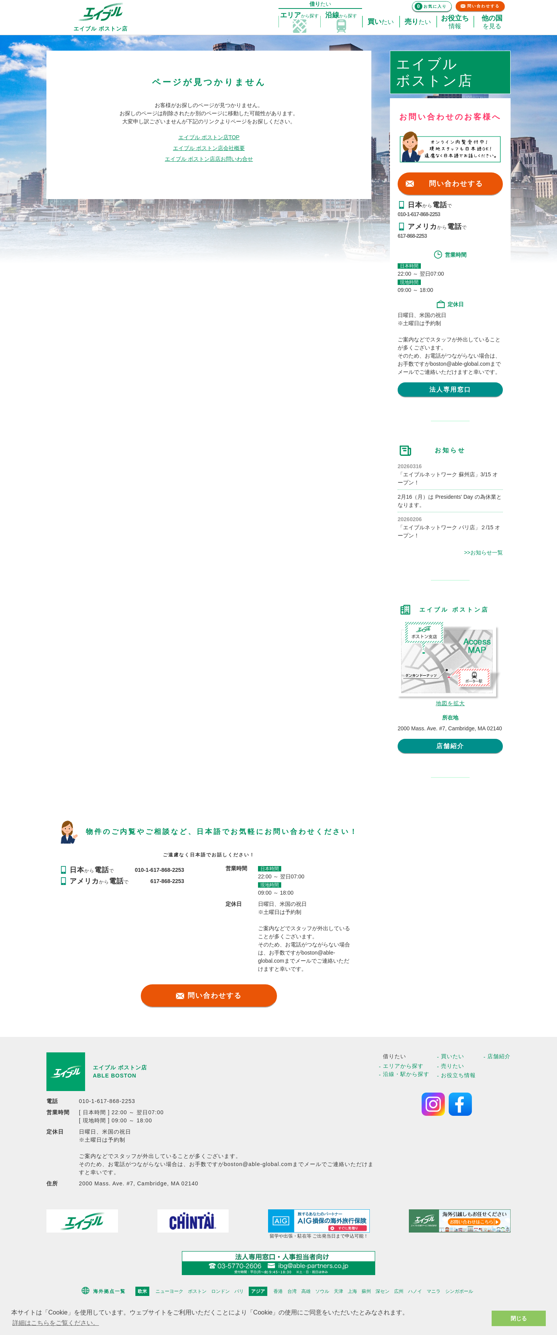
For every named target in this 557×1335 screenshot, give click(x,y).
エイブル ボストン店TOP (208, 137)
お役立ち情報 (458, 1075)
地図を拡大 (450, 703)
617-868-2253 (412, 236)
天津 (338, 1291)
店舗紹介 (450, 746)
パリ (239, 1291)
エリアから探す (403, 1066)
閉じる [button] (519, 1318)
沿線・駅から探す (406, 1074)
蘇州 (366, 1291)
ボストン (197, 1291)
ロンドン (220, 1291)
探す (299, 15)
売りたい (452, 1066)
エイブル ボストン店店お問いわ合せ (209, 159)
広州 (398, 1291)
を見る (492, 22)
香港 (278, 1291)
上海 (352, 1291)
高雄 (306, 1291)
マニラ (434, 1291)
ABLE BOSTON (115, 1075)
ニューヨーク (169, 1291)
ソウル (322, 1291)
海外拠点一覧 (109, 1291)
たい (380, 22)
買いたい (452, 1056)
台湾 (292, 1291)
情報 (455, 22)
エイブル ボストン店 (120, 1067)
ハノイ (415, 1291)
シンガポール (459, 1291)
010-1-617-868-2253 (419, 214)
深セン (383, 1291)
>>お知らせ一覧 (483, 552)
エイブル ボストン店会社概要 (209, 148)
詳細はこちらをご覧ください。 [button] (55, 1323)
